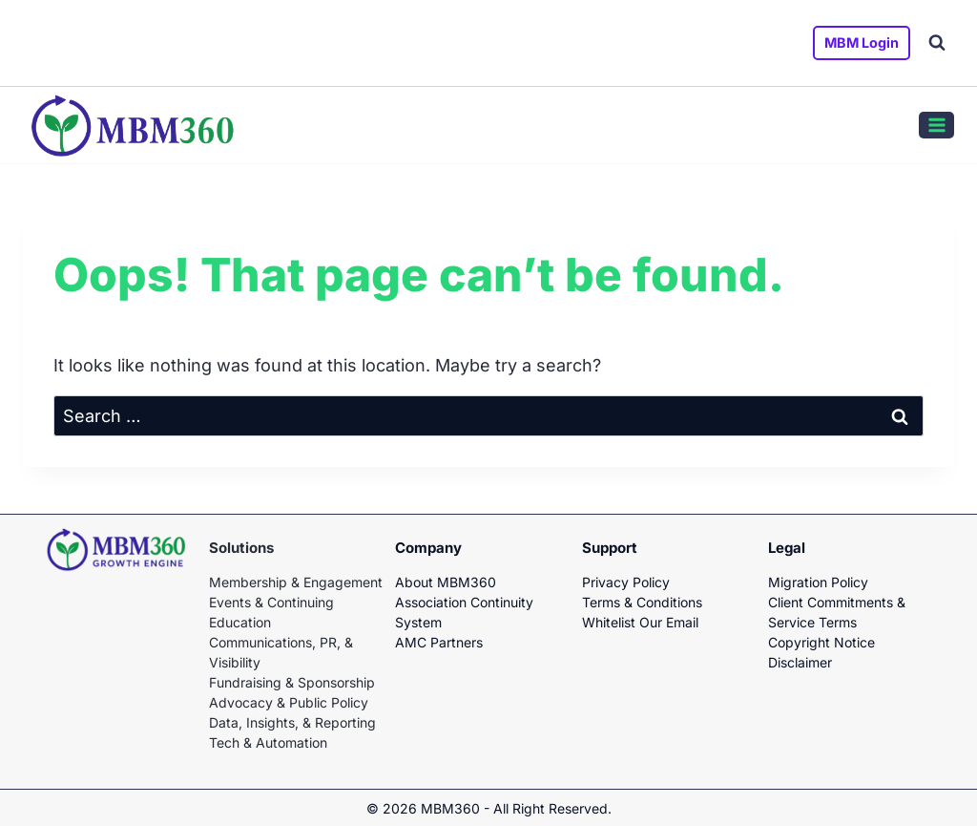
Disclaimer (800, 662)
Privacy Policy (626, 582)
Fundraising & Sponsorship (292, 682)
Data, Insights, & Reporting (292, 722)
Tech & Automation (268, 742)
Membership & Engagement (296, 582)
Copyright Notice (821, 642)
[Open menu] (936, 125)
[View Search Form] (937, 43)
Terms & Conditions (642, 602)
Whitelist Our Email (640, 622)
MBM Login (861, 42)
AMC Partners (439, 642)
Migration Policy (818, 582)
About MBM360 (445, 582)
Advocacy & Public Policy (288, 702)
